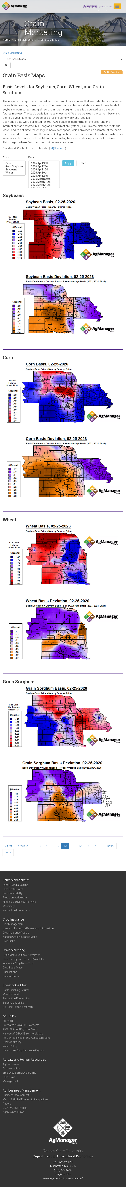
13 (87, 846)
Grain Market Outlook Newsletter (21, 954)
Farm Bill (8, 1020)
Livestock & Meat (15, 985)
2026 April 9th (44, 172)
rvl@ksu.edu (57, 148)
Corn (14, 163)
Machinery (9, 906)
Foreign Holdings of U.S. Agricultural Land (26, 1037)
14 (94, 846)
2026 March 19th (44, 182)
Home (6, 40)
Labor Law (9, 1077)
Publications (10, 971)
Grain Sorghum (14, 166)
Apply (68, 163)
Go (6, 65)
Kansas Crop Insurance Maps (20, 936)
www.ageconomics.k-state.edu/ (63, 1178)
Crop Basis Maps (13, 967)
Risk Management (13, 924)
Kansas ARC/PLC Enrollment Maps (23, 1033)
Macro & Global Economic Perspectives (26, 1099)
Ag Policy (9, 1016)
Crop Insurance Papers (16, 932)
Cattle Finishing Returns (16, 990)
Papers (7, 1103)
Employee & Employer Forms (19, 1072)
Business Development (16, 1095)
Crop (6, 157)
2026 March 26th (44, 178)
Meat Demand (11, 994)
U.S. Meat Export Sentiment (18, 1006)
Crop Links (9, 941)
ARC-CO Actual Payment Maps (20, 1029)
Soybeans (14, 169)
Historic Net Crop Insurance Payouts (24, 1050)
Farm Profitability (12, 893)
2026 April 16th (44, 169)
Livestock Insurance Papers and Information (28, 928)
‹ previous (22, 846)
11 (72, 846)
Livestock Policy (12, 1042)
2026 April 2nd (44, 175)
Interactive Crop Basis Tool (18, 963)
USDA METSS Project (15, 1107)
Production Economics (16, 910)
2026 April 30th (44, 163)
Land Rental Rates (13, 889)
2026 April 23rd (44, 166)
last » (8, 852)
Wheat (14, 172)
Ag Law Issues (11, 1064)
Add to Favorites (111, 72)
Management (10, 1081)
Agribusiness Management (22, 1090)
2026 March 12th (44, 185)
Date (31, 157)
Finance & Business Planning (19, 901)
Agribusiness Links (13, 1112)
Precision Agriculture (15, 897)
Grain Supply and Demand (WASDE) (23, 959)
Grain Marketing (24, 40)
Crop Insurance (13, 919)
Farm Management (16, 880)
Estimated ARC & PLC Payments (21, 1025)
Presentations (11, 976)
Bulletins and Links (13, 1002)
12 (80, 846)
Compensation (11, 1068)
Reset (82, 163)
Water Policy (10, 1046)
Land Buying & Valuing (15, 884)
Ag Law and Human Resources (24, 1059)
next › (110, 846)
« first (8, 846)
